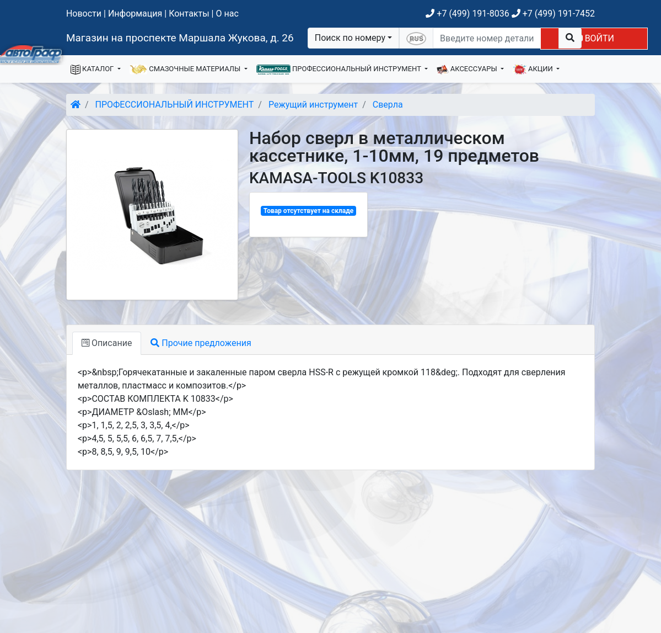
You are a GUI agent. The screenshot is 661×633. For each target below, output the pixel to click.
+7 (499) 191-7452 (553, 13)
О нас (227, 13)
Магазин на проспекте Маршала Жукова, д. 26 (180, 37)
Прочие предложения (201, 343)
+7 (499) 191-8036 (467, 13)
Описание (107, 343)
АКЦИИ (534, 70)
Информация (135, 13)
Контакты (189, 13)
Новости (83, 13)
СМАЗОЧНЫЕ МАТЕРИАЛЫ (186, 70)
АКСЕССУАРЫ (468, 70)
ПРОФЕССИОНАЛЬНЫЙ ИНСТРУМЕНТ (339, 70)
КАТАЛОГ (93, 70)
